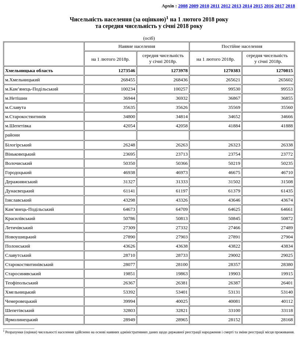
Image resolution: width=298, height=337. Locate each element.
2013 (236, 5)
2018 (290, 5)
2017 (279, 5)
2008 (183, 5)
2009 (193, 5)
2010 (204, 5)
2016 (269, 5)
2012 (226, 5)
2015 (258, 5)
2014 (247, 5)
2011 (215, 5)
